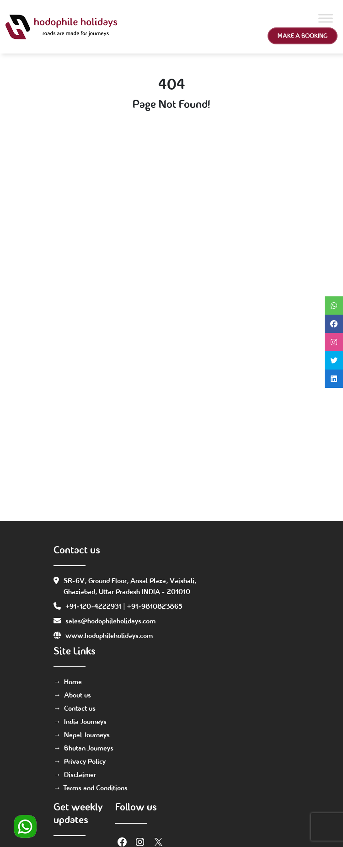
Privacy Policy (85, 761)
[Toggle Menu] (325, 18)
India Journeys (85, 721)
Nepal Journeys (87, 735)
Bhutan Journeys (88, 748)
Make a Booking (302, 36)
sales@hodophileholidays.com (110, 621)
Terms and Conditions (96, 788)
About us (77, 695)
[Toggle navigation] (188, 27)
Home (73, 681)
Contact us (80, 708)
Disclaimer (80, 774)
